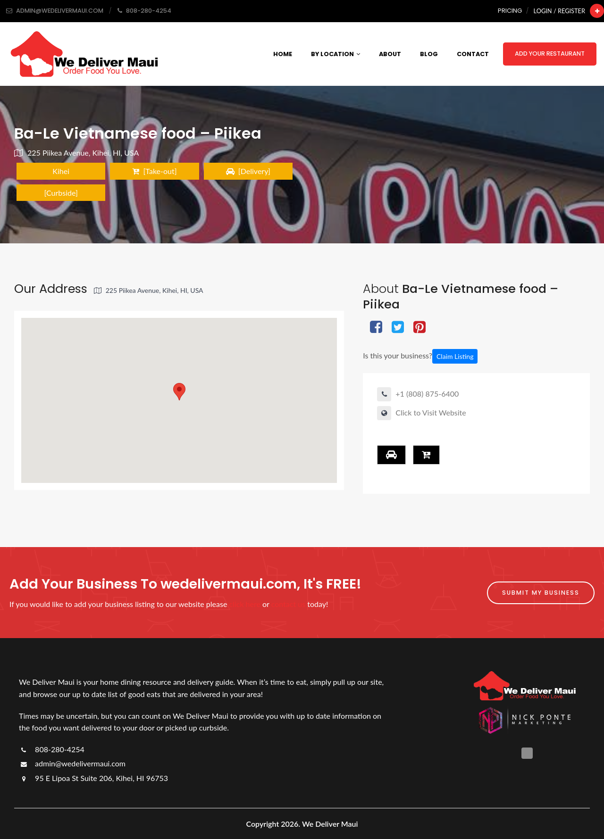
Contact (473, 54)
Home (282, 54)
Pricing (510, 11)
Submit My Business (540, 593)
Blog (429, 54)
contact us (288, 603)
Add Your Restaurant (550, 54)
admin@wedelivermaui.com (72, 763)
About (390, 54)
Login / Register (559, 11)
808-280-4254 (51, 749)
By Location (335, 54)
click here (244, 603)
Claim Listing (454, 356)
